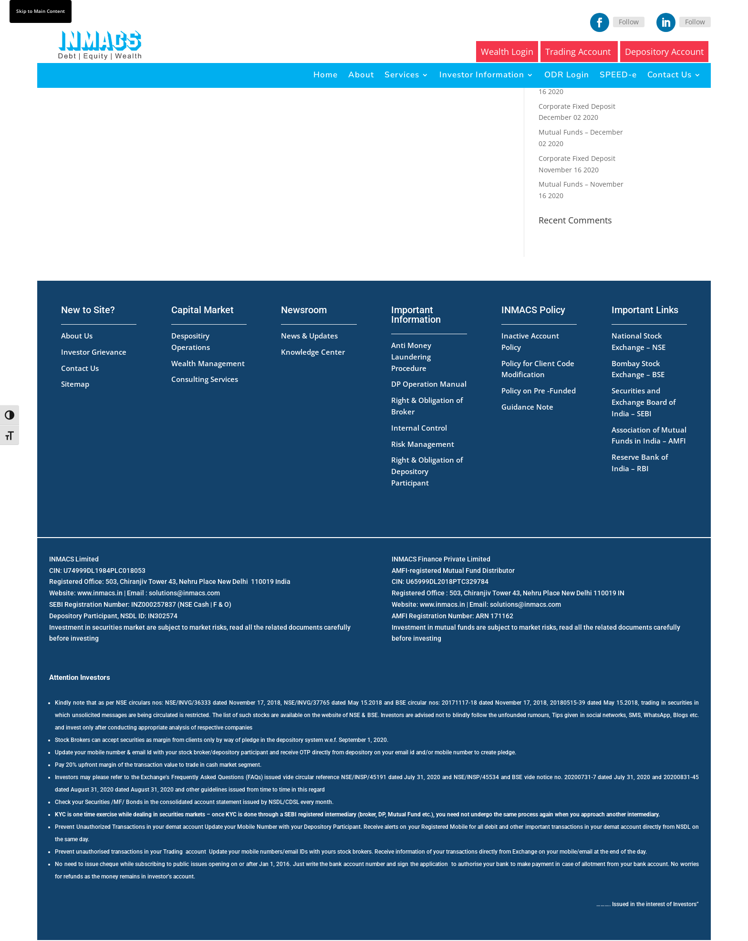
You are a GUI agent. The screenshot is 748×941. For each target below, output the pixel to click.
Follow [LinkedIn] (695, 21)
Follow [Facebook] (629, 21)
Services (401, 74)
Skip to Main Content (40, 11)
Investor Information (481, 74)
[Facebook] (599, 22)
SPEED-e (618, 74)
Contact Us (669, 74)
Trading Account (579, 51)
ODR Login (566, 74)
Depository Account (664, 51)
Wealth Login (507, 51)
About (361, 74)
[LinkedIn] (665, 22)
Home (325, 74)
